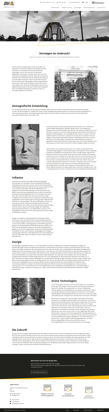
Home (67, 410)
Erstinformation (88, 410)
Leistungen (77, 7)
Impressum (76, 410)
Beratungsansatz (89, 7)
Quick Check (101, 7)
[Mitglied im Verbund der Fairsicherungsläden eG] (47, 401)
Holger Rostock (67, 7)
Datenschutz (100, 410)
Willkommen (55, 7)
